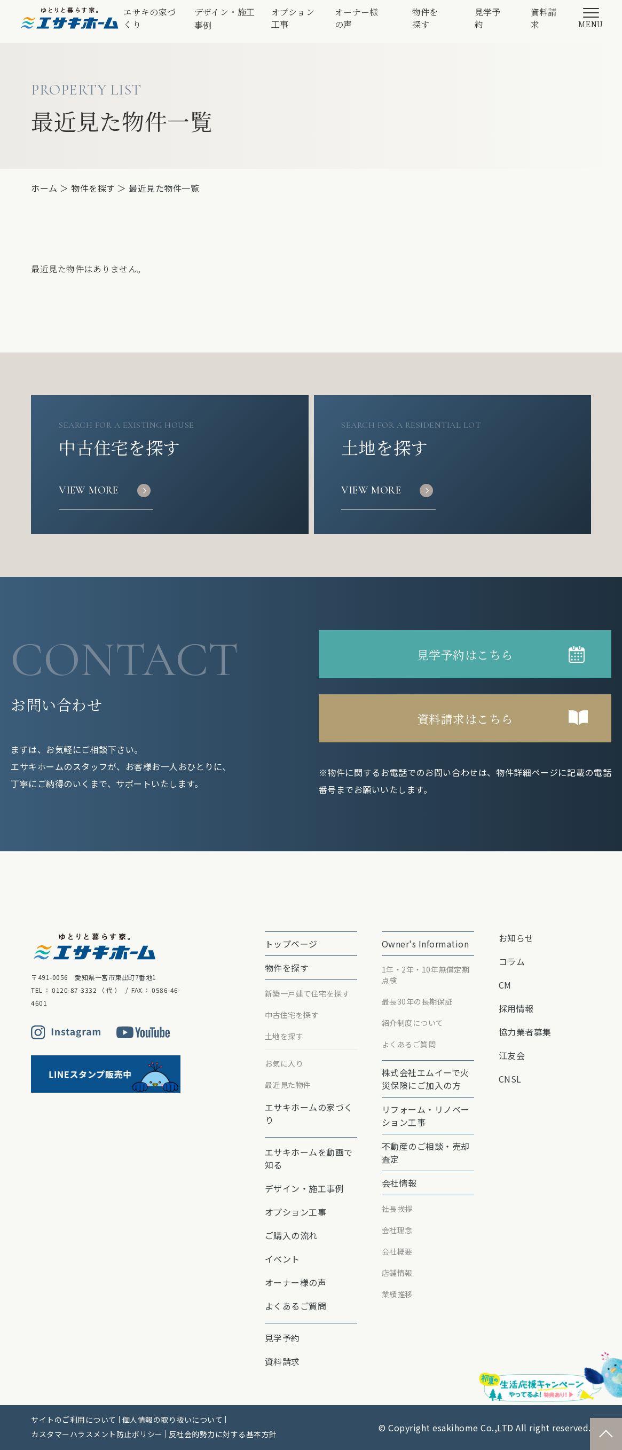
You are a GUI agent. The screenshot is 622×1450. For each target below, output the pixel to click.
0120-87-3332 (74, 989)
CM (505, 984)
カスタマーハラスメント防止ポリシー (97, 1434)
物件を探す (425, 18)
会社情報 (399, 1183)
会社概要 (397, 1251)
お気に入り (284, 1063)
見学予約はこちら (465, 654)
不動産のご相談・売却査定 (426, 1152)
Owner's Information (425, 943)
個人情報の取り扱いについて (172, 1419)
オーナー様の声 (357, 18)
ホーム (44, 188)
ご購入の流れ (291, 1235)
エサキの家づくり (149, 18)
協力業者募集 (525, 1031)
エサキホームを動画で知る (309, 1158)
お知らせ (516, 937)
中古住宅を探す (292, 1014)
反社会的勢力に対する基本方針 (223, 1434)
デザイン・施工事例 (224, 18)
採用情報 (516, 1008)
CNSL (510, 1078)
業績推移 (397, 1294)
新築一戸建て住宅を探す (307, 993)
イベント (282, 1258)
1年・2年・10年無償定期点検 (426, 974)
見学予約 (488, 18)
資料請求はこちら (465, 718)
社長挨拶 (397, 1208)
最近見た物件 (288, 1084)
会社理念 (397, 1230)
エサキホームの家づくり (309, 1113)
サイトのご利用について (73, 1419)
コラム (512, 961)
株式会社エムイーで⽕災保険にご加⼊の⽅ (425, 1079)
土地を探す (284, 1036)
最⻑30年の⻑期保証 (417, 1001)
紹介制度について (413, 1022)
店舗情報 (397, 1272)
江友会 (512, 1055)
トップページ (291, 943)
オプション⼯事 (293, 18)
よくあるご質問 (296, 1305)
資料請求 (544, 18)
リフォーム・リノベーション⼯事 (426, 1115)
